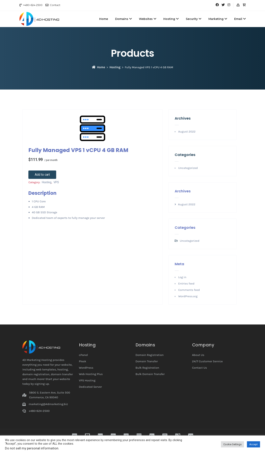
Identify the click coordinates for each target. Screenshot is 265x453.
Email (240, 19)
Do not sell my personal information (31, 448)
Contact (55, 5)
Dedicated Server (90, 387)
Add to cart (42, 174)
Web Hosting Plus (91, 374)
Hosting (171, 19)
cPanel (83, 355)
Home (103, 19)
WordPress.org (188, 296)
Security (193, 19)
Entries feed (186, 283)
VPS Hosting (87, 380)
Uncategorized (188, 168)
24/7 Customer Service (207, 361)
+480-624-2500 (32, 5)
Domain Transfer (147, 361)
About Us (198, 355)
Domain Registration (150, 355)
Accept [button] (253, 444)
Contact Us (199, 367)
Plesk (82, 361)
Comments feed (189, 290)
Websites (147, 19)
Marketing (217, 19)
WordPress (86, 367)
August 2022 (187, 131)
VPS (56, 182)
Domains (123, 19)
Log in (182, 277)
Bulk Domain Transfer (150, 374)
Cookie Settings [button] (232, 444)
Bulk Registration (147, 367)
